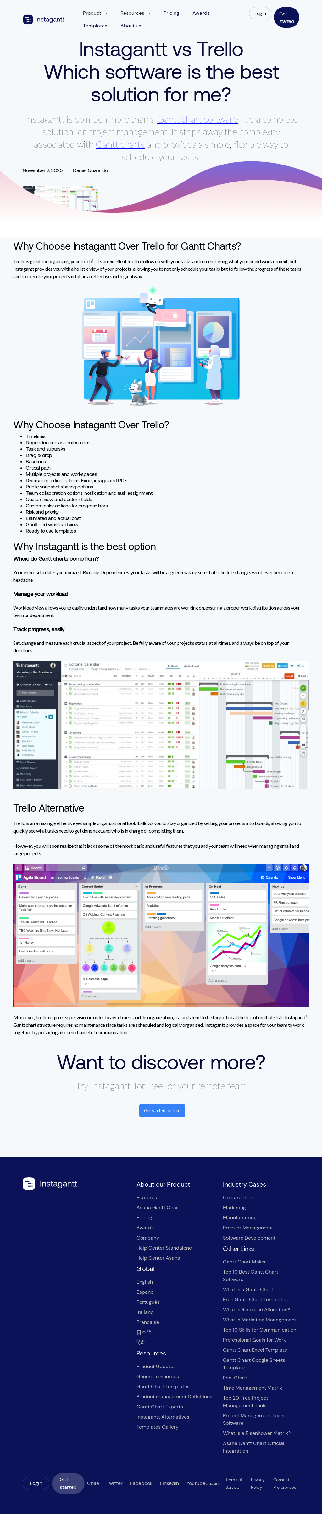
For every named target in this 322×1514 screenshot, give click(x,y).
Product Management (248, 1227)
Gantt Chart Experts (159, 1406)
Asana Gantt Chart (158, 1207)
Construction (238, 1197)
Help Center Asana (158, 1258)
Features (146, 1197)
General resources (157, 1376)
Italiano (144, 1312)
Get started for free (162, 1110)
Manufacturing (240, 1217)
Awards (145, 1227)
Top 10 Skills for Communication (259, 1329)
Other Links (238, 1249)
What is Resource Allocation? (256, 1309)
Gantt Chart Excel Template (255, 1350)
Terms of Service (233, 1483)
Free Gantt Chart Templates (255, 1299)
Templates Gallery (157, 1427)
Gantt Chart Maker (244, 1261)
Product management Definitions (174, 1396)
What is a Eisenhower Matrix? (257, 1433)
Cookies (212, 1483)
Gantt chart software (197, 118)
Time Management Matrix (252, 1387)
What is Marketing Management (259, 1319)
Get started (286, 17)
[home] (44, 19)
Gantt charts (120, 144)
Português (148, 1302)
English (144, 1282)
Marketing (234, 1207)
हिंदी (140, 1342)
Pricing (144, 1217)
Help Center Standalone (164, 1248)
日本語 (144, 1332)
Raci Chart (235, 1377)
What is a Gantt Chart (248, 1289)
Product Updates (156, 1366)
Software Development (249, 1237)
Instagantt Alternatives (162, 1416)
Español (145, 1292)
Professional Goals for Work (254, 1340)
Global (145, 1269)
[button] (95, 13)
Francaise (147, 1322)
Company (147, 1237)
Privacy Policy (258, 1483)
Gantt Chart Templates (163, 1386)
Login (260, 13)
